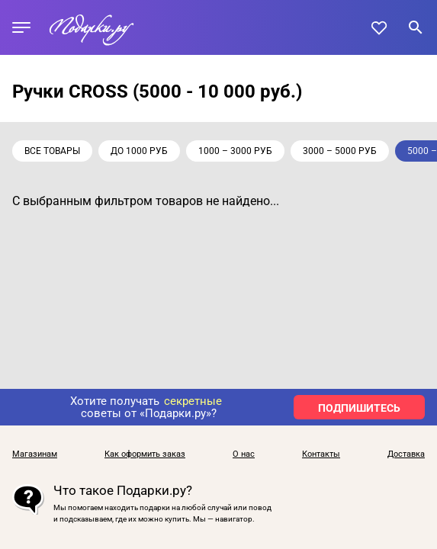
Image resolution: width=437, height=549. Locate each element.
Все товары (52, 151)
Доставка (406, 454)
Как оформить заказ (144, 454)
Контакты (321, 454)
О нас (244, 454)
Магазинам (34, 454)
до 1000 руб (139, 151)
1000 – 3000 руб (235, 151)
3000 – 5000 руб (340, 151)
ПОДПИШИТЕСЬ (359, 408)
